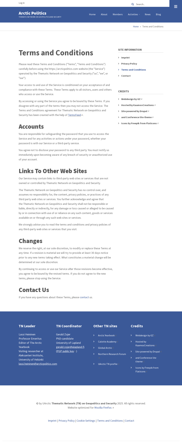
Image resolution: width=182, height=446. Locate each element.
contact (84, 297)
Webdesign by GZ (132, 99)
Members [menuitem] (118, 14)
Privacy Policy (129, 63)
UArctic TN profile (109, 364)
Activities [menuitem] (134, 15)
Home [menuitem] (92, 14)
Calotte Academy (108, 341)
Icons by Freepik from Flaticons (140, 123)
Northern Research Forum (112, 355)
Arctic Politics (32, 13)
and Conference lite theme (137, 117)
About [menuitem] (104, 14)
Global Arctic (106, 347)
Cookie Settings (86, 420)
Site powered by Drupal (135, 111)
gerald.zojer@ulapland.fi (70, 347)
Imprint (125, 57)
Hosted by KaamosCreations (138, 105)
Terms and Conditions (133, 69)
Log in (22, 2)
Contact (126, 75)
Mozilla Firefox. (104, 407)
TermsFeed (75, 115)
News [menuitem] (148, 14)
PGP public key (66, 351)
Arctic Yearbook (107, 335)
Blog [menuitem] (158, 14)
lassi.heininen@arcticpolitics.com (38, 364)
